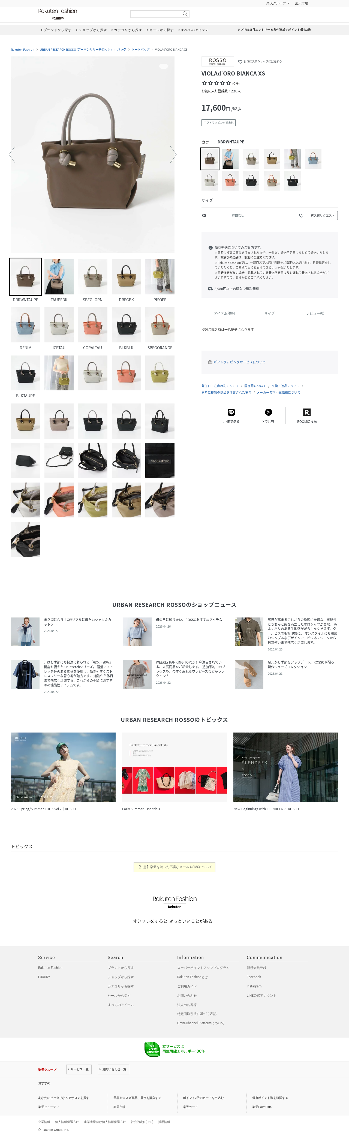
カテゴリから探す (121, 986)
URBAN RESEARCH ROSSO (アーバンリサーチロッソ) (76, 49)
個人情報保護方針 (67, 1122)
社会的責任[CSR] (142, 1122)
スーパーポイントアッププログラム (203, 968)
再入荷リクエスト (323, 215)
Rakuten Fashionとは (192, 977)
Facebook (254, 977)
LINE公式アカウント (261, 996)
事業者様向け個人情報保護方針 (105, 1122)
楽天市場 (301, 3)
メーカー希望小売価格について (278, 392)
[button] (12, 155)
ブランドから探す (121, 968)
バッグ (121, 49)
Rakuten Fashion (80, 14)
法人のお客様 (187, 1005)
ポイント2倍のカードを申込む (203, 1098)
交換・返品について (286, 386)
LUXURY (44, 977)
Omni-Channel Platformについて (200, 1023)
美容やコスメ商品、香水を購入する (137, 1098)
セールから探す (119, 996)
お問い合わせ (187, 996)
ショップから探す (121, 977)
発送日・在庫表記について (220, 386)
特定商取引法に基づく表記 (196, 1014)
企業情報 (44, 1122)
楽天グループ (276, 3)
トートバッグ (141, 49)
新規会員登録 (256, 968)
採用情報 (164, 1122)
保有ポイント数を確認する (270, 1098)
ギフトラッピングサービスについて (239, 362)
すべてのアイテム (121, 1005)
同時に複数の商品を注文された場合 (226, 392)
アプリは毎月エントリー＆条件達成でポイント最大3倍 (274, 30)
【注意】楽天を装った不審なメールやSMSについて (174, 867)
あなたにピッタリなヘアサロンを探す (63, 1098)
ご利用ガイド (187, 986)
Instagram (254, 986)
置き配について (255, 386)
